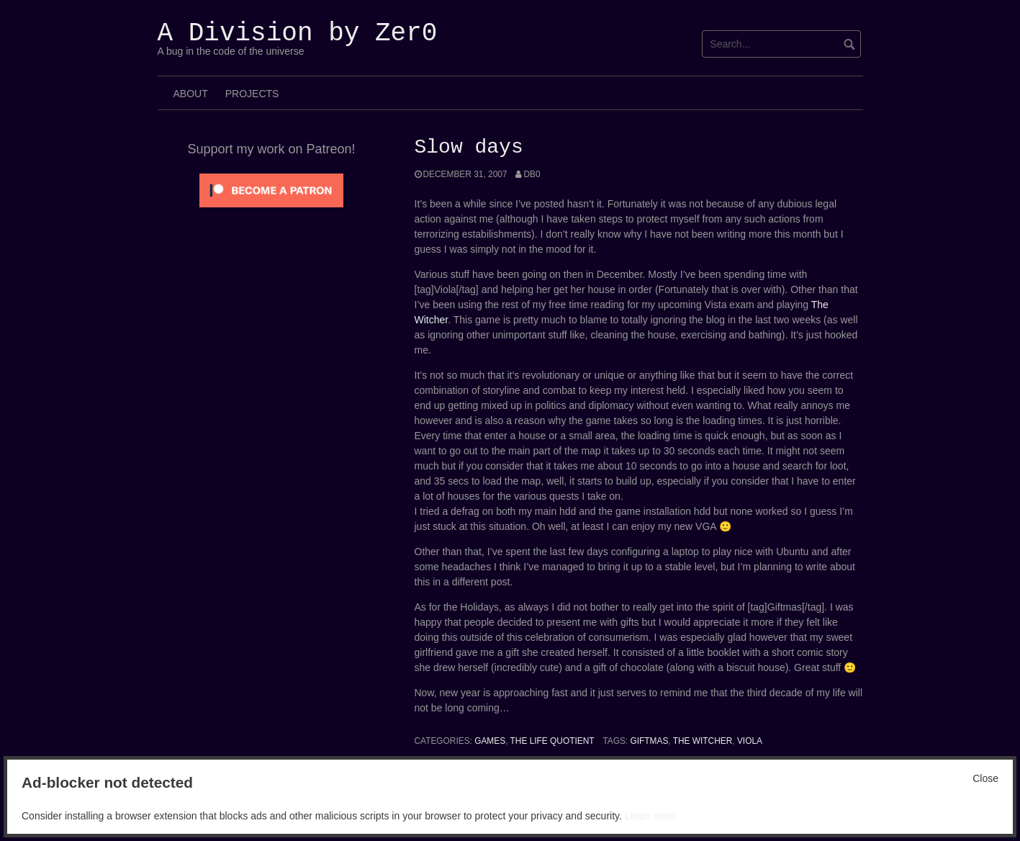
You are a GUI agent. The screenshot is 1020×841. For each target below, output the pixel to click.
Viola (749, 741)
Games (489, 741)
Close (985, 778)
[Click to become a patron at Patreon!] (271, 189)
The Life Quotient (552, 741)
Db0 (531, 174)
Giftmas (649, 741)
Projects (252, 93)
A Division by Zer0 (298, 33)
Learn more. (652, 816)
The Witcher (703, 741)
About (190, 93)
